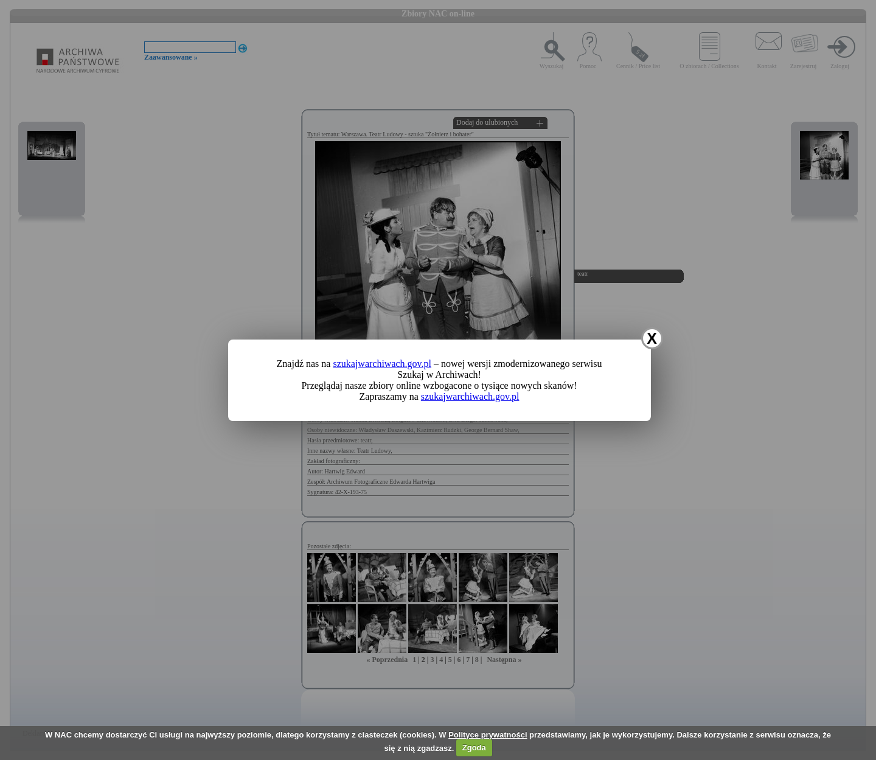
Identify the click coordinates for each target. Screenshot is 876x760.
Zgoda (474, 747)
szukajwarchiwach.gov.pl (382, 363)
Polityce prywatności (487, 734)
